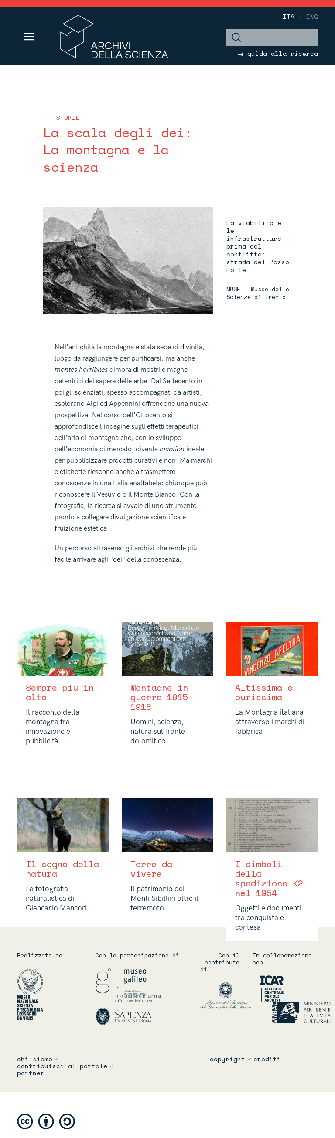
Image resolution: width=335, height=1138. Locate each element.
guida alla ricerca (278, 53)
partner (30, 1073)
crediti (267, 1059)
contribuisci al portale (62, 1066)
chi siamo (34, 1059)
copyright (227, 1059)
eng (312, 16)
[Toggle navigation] (29, 36)
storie (68, 117)
